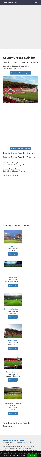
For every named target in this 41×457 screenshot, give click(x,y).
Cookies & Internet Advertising (13, 440)
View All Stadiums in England (20, 73)
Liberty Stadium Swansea (12, 309)
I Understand (32, 455)
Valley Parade (12, 340)
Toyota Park (13, 246)
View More (12, 254)
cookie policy (21, 455)
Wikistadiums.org (10, 3)
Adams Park (13, 277)
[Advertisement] (20, 27)
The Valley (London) (12, 372)
